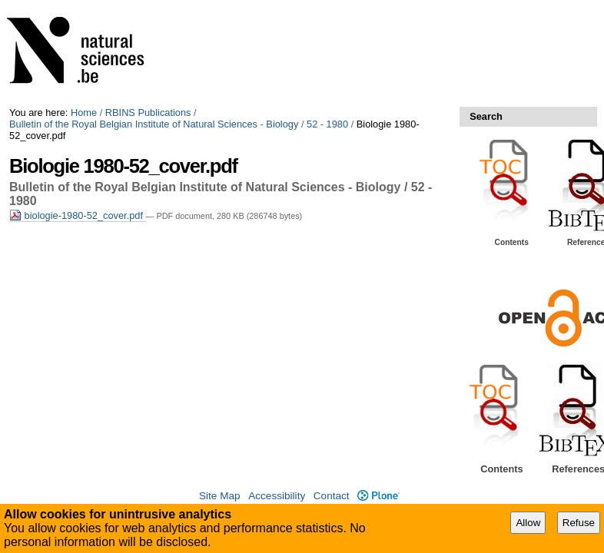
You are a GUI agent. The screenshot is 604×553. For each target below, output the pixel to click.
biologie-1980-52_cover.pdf (77, 215)
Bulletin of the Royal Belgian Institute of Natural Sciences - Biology (153, 124)
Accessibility (276, 496)
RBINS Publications (148, 112)
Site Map (220, 496)
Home (84, 112)
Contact (332, 496)
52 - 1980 (327, 124)
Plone (378, 496)
